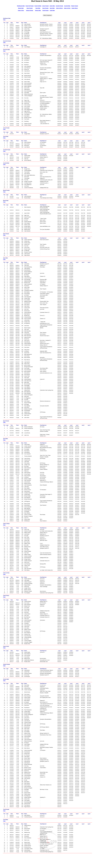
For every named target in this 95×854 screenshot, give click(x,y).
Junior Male (52, 5)
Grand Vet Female (30, 5)
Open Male (37, 8)
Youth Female (45, 10)
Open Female (30, 8)
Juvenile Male (67, 5)
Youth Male (52, 10)
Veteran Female (29, 10)
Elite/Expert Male (21, 5)
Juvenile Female (59, 5)
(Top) (4, 19)
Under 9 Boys (75, 8)
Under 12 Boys (59, 8)
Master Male (21, 8)
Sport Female (45, 8)
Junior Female (45, 5)
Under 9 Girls (21, 10)
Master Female (74, 5)
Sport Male (52, 8)
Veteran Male (38, 10)
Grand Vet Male (37, 5)
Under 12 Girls (67, 8)
